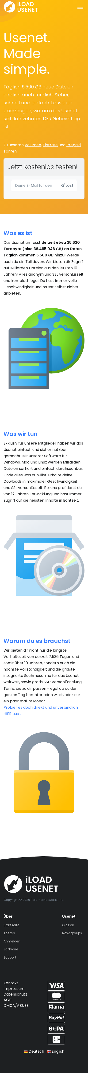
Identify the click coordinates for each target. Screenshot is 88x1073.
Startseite (11, 925)
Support (10, 957)
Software (11, 949)
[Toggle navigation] (80, 7)
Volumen (33, 145)
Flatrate (50, 145)
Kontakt (11, 983)
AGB (7, 1000)
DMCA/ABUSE (16, 1005)
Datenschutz (15, 994)
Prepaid (73, 145)
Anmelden (12, 941)
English (55, 1051)
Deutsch (34, 1051)
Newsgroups (72, 933)
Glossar (68, 925)
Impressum (14, 988)
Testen (9, 933)
